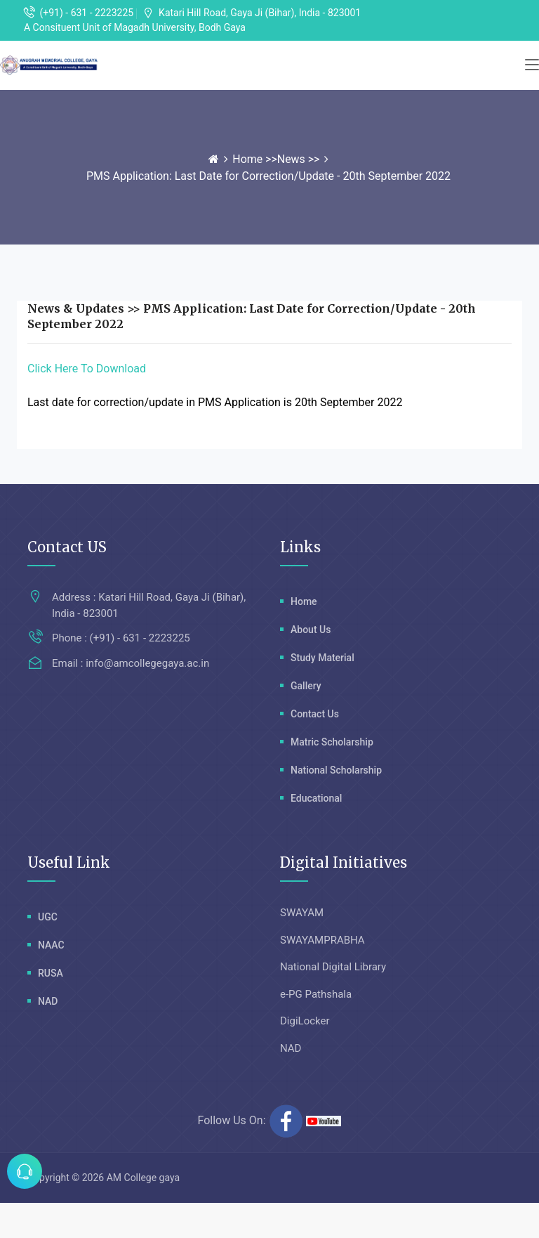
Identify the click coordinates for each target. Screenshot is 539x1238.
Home (248, 159)
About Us (311, 629)
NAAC (51, 945)
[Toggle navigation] (532, 65)
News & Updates (75, 308)
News (291, 159)
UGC (48, 917)
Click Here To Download (86, 368)
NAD (48, 1001)
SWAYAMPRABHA (322, 940)
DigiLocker (305, 1021)
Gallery (306, 685)
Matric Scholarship (332, 742)
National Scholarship (336, 770)
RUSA (50, 973)
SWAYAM (302, 912)
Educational (316, 798)
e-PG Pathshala (316, 994)
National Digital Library (333, 966)
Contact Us (315, 713)
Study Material (322, 657)
